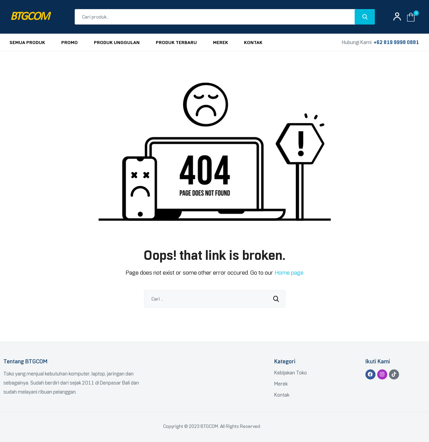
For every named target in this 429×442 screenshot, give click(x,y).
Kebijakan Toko (290, 373)
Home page (289, 272)
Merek (281, 384)
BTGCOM (29, 17)
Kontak (281, 395)
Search (365, 17)
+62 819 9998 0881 (396, 42)
